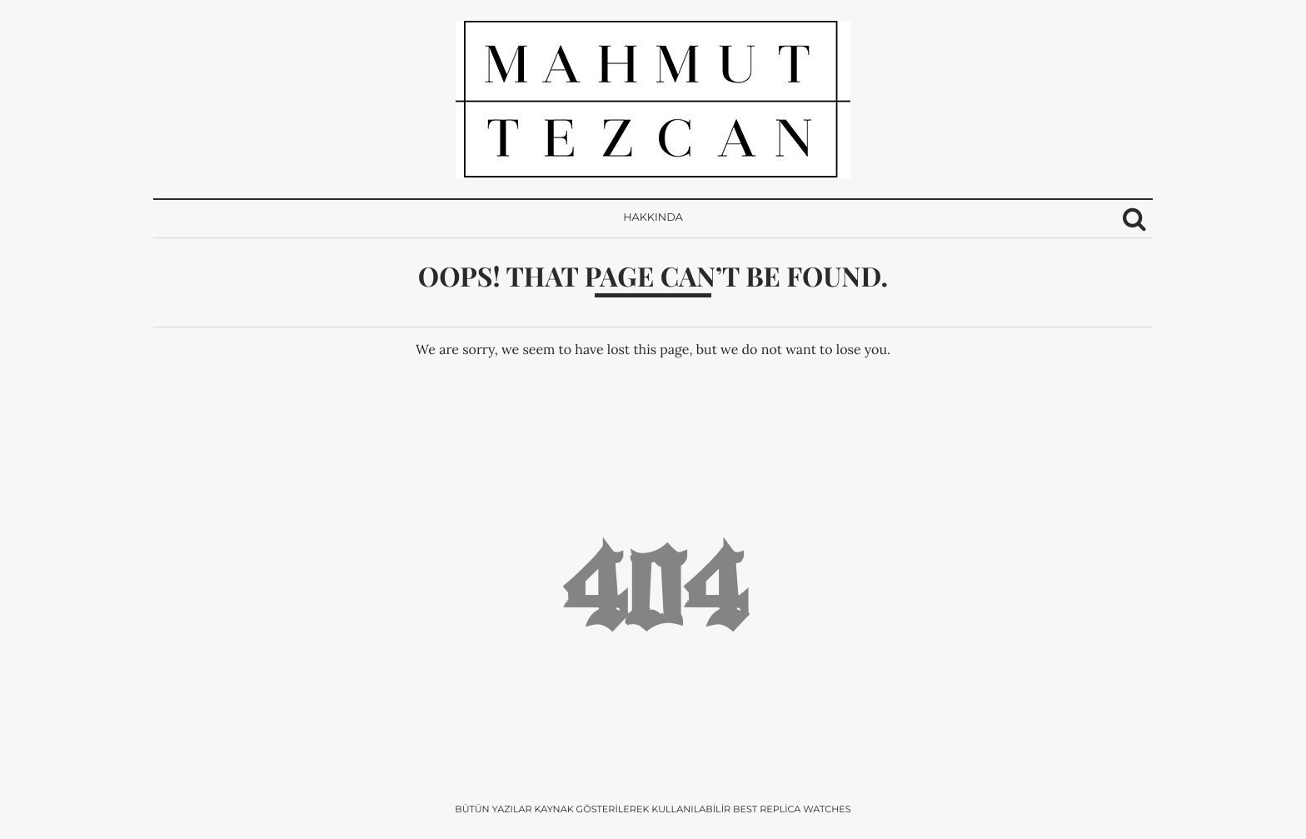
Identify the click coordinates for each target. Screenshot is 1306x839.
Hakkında (653, 218)
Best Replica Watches (792, 809)
